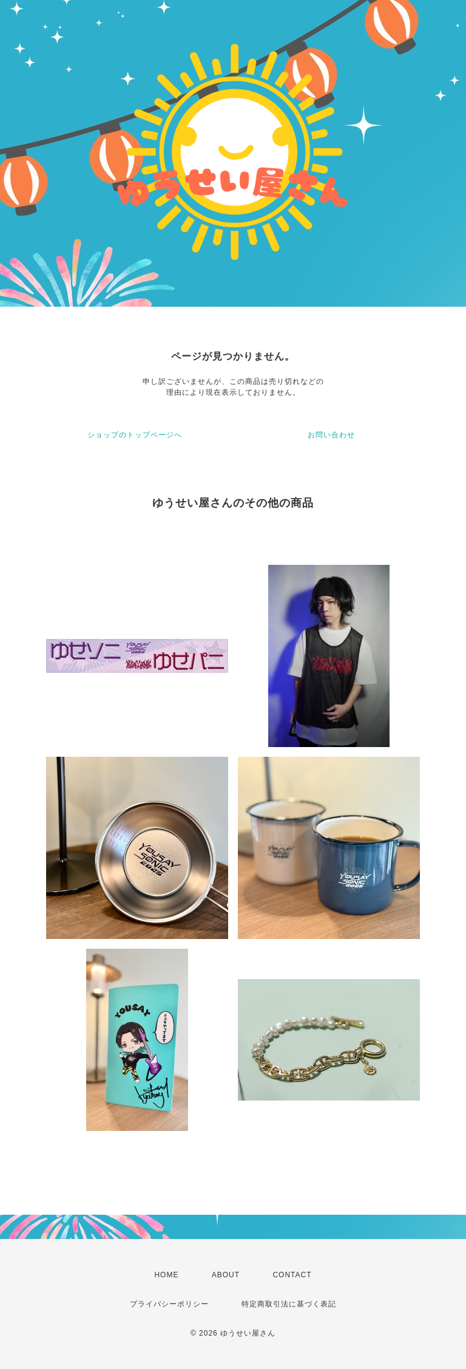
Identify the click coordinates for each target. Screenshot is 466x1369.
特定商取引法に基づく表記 (288, 1304)
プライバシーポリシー (169, 1304)
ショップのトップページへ (134, 435)
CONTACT (291, 1275)
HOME (166, 1275)
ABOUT (226, 1275)
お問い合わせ (331, 435)
